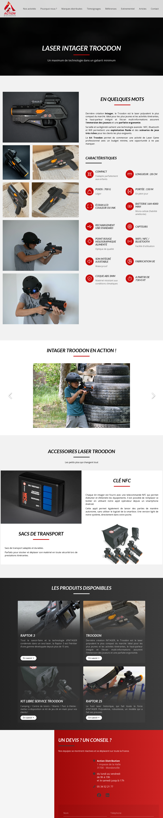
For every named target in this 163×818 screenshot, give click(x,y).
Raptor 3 (27, 635)
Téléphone (115, 811)
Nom (65, 811)
